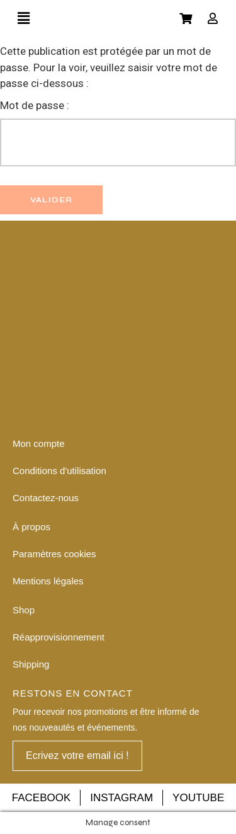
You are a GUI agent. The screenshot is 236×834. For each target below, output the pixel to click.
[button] (77, 756)
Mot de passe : (118, 132)
